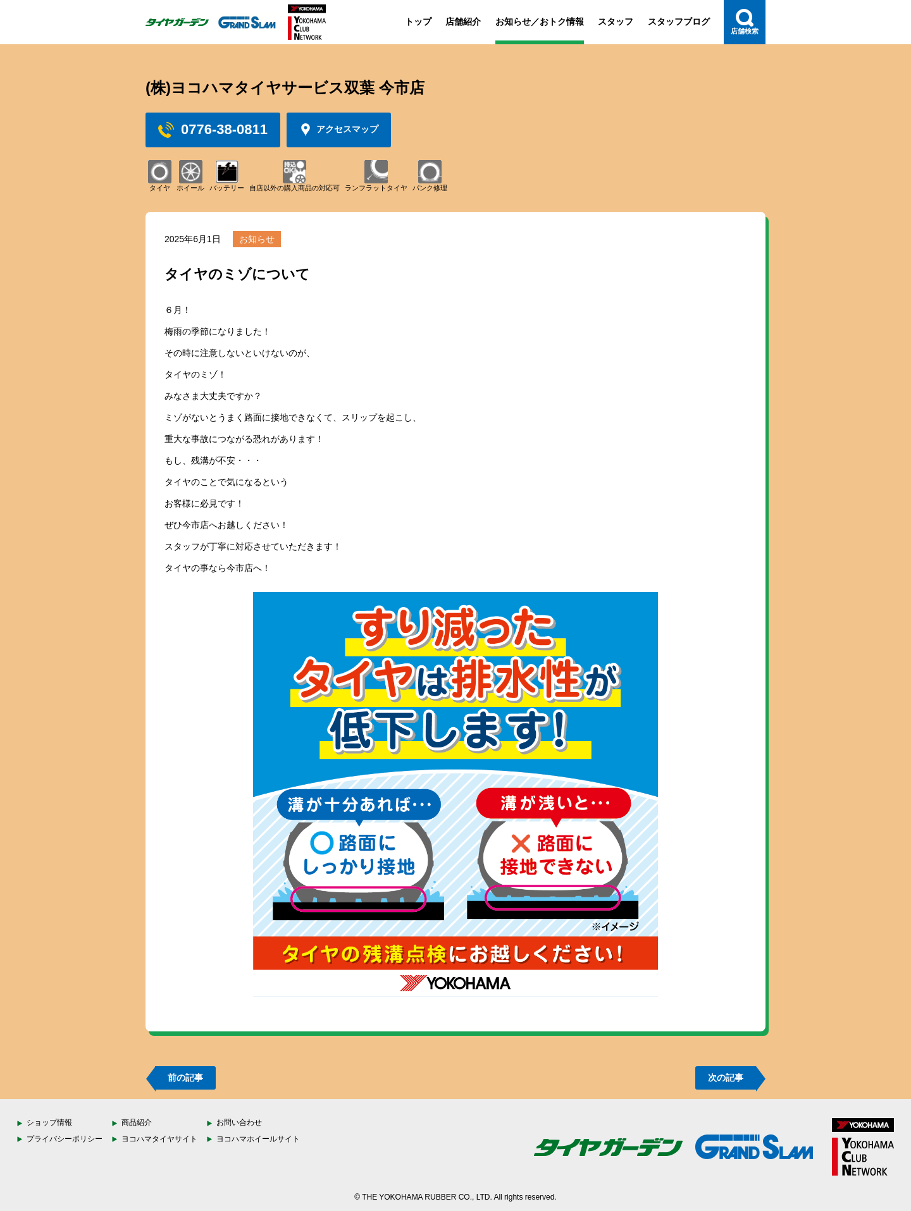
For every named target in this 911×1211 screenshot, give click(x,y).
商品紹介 (136, 1122)
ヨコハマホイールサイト (258, 1138)
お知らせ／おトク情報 (539, 21)
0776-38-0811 (213, 129)
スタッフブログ (679, 21)
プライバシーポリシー (64, 1138)
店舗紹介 (463, 21)
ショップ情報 (49, 1122)
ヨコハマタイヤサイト (159, 1138)
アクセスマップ (338, 129)
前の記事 (185, 1078)
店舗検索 (745, 22)
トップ (418, 21)
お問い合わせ (239, 1122)
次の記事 (725, 1078)
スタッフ (615, 21)
